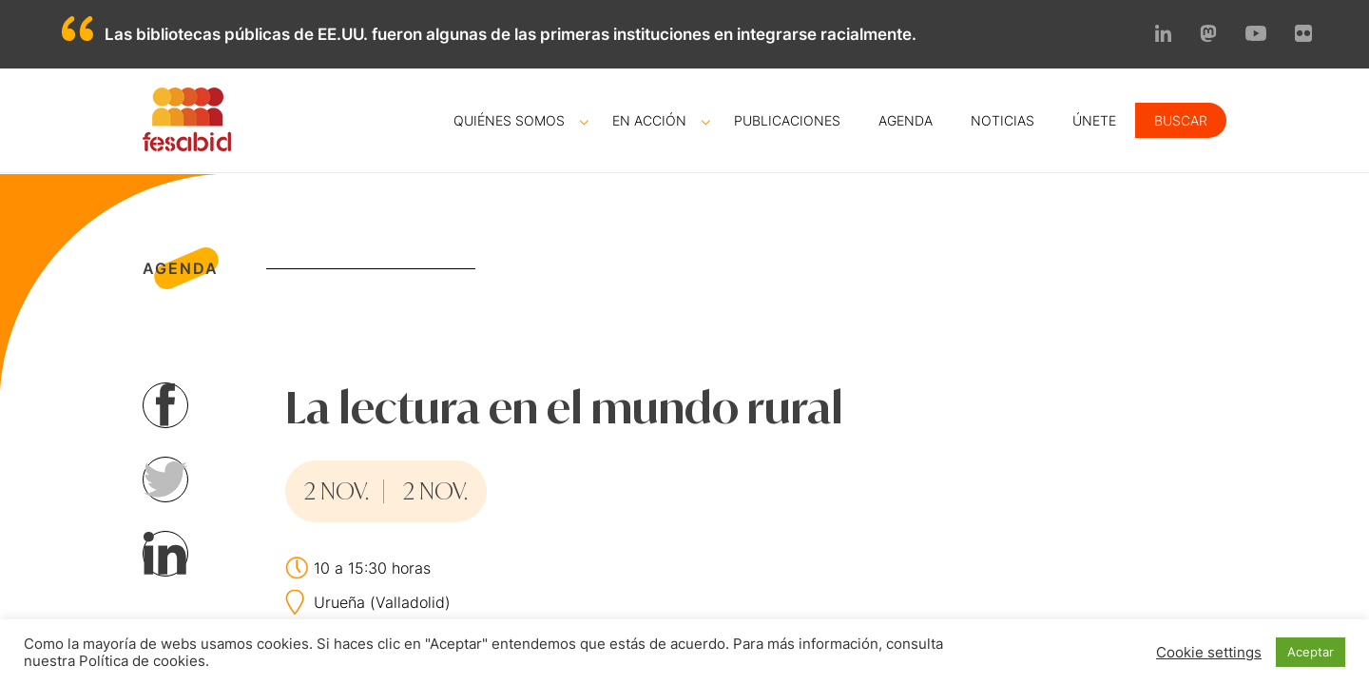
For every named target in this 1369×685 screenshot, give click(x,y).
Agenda (905, 120)
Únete (1094, 120)
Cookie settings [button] (1209, 652)
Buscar (1180, 120)
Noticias (1002, 120)
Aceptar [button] (1310, 651)
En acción (649, 120)
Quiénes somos (509, 120)
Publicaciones (787, 120)
